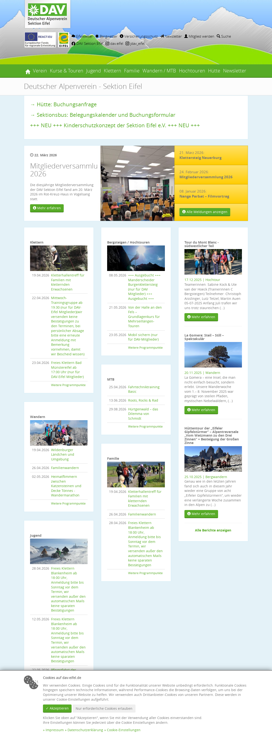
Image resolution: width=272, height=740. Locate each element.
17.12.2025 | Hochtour (202, 279)
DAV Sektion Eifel (87, 43)
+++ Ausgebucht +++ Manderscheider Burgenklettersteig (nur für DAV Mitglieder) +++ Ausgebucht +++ (144, 287)
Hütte (214, 70)
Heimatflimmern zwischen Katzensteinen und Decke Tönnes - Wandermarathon (66, 485)
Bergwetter (106, 36)
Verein (40, 70)
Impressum (55, 730)
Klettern (112, 70)
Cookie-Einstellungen (124, 730)
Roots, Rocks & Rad (143, 400)
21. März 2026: (200, 155)
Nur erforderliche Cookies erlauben (104, 708)
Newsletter (171, 36)
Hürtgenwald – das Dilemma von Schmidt (143, 414)
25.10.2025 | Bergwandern (205, 477)
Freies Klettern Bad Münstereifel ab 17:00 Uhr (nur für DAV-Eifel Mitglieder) (67, 369)
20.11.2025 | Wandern (202, 372)
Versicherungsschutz (139, 36)
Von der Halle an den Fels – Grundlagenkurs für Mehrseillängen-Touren (145, 316)
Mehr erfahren (47, 208)
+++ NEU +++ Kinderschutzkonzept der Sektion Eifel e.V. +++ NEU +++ (115, 125)
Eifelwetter (82, 36)
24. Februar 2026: (206, 174)
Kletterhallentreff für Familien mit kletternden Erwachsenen (67, 282)
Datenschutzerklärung (85, 730)
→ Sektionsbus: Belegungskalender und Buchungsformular (102, 114)
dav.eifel (114, 43)
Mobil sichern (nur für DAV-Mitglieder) (143, 337)
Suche (224, 36)
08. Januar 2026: (204, 194)
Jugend (93, 70)
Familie (132, 70)
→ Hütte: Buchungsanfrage (63, 104)
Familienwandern (65, 467)
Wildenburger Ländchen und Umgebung (62, 454)
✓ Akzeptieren (57, 708)
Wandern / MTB (159, 70)
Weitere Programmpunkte (68, 385)
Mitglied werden (199, 36)
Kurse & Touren (66, 70)
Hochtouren (192, 70)
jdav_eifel (135, 43)
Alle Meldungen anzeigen (204, 211)
